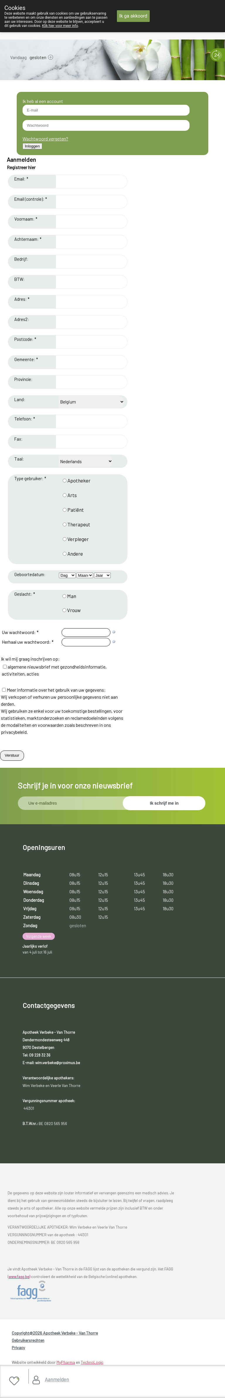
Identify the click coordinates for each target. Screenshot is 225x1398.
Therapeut (78, 524)
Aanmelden (57, 1379)
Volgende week (38, 936)
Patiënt (75, 510)
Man (71, 596)
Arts (72, 495)
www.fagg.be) (19, 1276)
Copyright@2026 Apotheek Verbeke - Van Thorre (55, 1332)
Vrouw (74, 610)
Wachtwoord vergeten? (45, 138)
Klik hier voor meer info (60, 26)
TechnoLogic (92, 1362)
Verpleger (78, 539)
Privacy (18, 1347)
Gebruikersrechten (28, 1340)
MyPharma (66, 1362)
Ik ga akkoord (133, 16)
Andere (75, 554)
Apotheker (79, 480)
